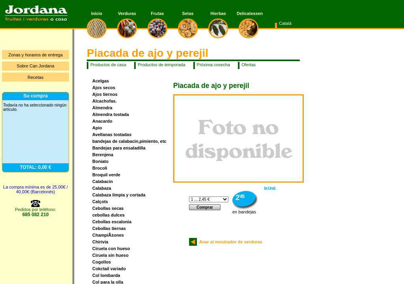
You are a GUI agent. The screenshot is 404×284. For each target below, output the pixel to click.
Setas (188, 13)
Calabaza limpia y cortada (119, 194)
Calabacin (102, 181)
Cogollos (101, 262)
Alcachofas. (104, 101)
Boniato (100, 161)
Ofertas (248, 64)
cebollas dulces (108, 215)
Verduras (127, 13)
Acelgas (100, 80)
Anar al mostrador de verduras (229, 241)
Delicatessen (248, 13)
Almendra (102, 107)
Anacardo (102, 121)
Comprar (204, 207)
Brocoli (99, 168)
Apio (97, 127)
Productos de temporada (161, 64)
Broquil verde (106, 174)
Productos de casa (108, 64)
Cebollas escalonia (111, 221)
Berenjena (102, 154)
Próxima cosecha (213, 64)
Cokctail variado (109, 268)
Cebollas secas (108, 208)
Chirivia (100, 241)
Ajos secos (103, 87)
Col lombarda (106, 275)
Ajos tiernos (105, 94)
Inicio (96, 13)
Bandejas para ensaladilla (119, 148)
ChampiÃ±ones (108, 235)
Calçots (100, 201)
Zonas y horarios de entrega (35, 54)
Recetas (35, 77)
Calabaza (101, 188)
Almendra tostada (110, 114)
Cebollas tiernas (109, 228)
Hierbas (218, 13)
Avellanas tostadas (111, 134)
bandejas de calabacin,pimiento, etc (129, 141)
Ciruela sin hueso (110, 255)
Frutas (157, 13)
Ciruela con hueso (111, 248)
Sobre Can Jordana (35, 66)
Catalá (285, 23)
